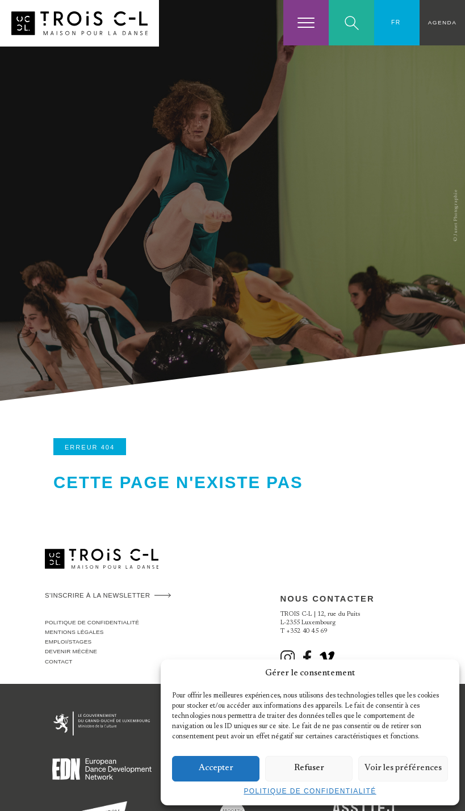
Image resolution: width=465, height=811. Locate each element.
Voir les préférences (403, 768)
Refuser (309, 768)
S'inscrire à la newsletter (97, 595)
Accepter (216, 768)
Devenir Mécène (71, 651)
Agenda (442, 22)
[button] (442, 673)
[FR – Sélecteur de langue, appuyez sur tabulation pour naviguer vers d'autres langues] (397, 22)
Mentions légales (74, 632)
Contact (59, 661)
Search (352, 23)
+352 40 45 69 (307, 631)
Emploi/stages (68, 641)
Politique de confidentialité (310, 791)
